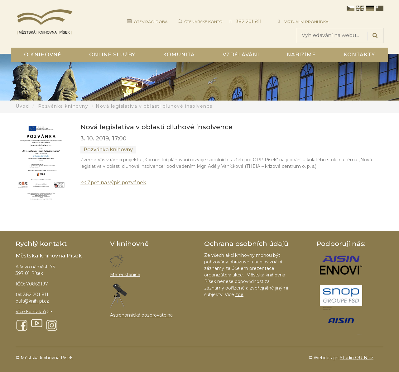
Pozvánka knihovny (63, 106)
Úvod (22, 106)
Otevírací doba (151, 21)
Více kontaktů (31, 311)
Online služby (112, 55)
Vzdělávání (241, 55)
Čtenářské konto (203, 21)
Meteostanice (125, 274)
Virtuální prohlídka (306, 21)
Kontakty (359, 55)
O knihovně (42, 55)
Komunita (179, 55)
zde (239, 294)
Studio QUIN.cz (356, 357)
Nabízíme (301, 55)
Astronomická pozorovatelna (141, 315)
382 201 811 (249, 21)
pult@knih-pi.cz (32, 301)
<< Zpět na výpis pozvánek (113, 183)
